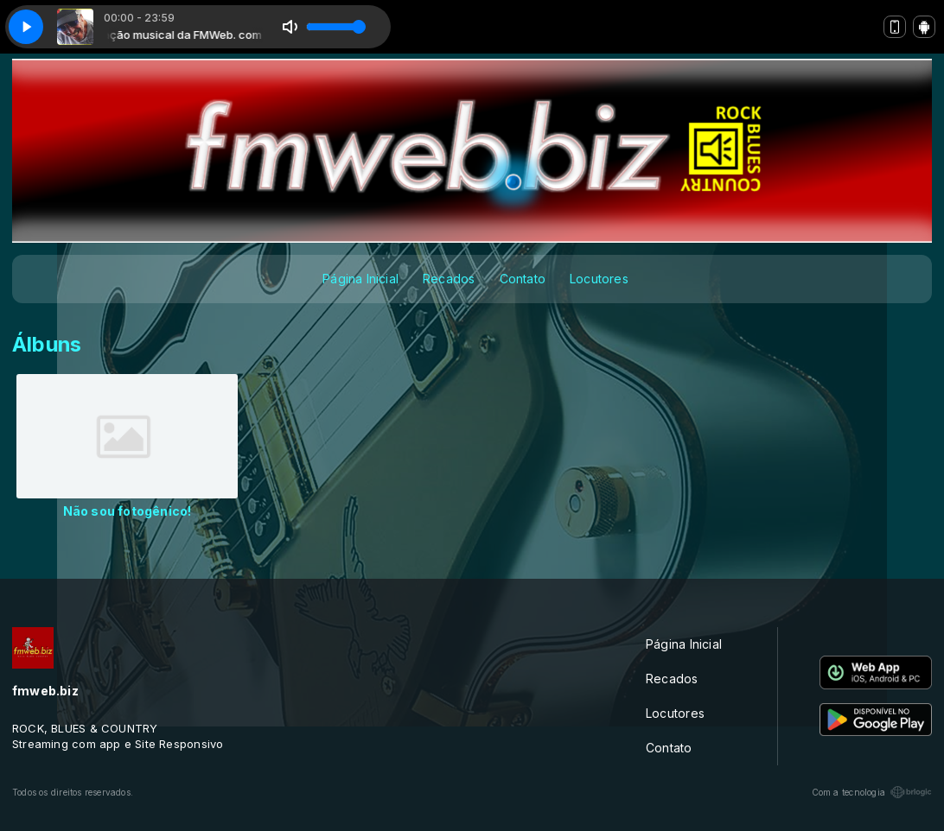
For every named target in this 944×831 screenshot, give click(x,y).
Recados (449, 278)
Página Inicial (360, 278)
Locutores (599, 278)
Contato (522, 278)
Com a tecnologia (872, 792)
